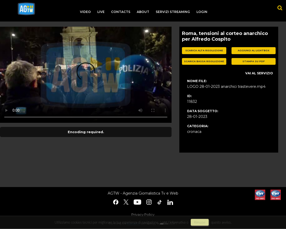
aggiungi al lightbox (253, 50)
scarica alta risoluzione (204, 50)
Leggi (163, 222)
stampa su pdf (253, 61)
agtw (26, 8)
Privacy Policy (142, 214)
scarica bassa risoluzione (204, 61)
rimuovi (200, 222)
